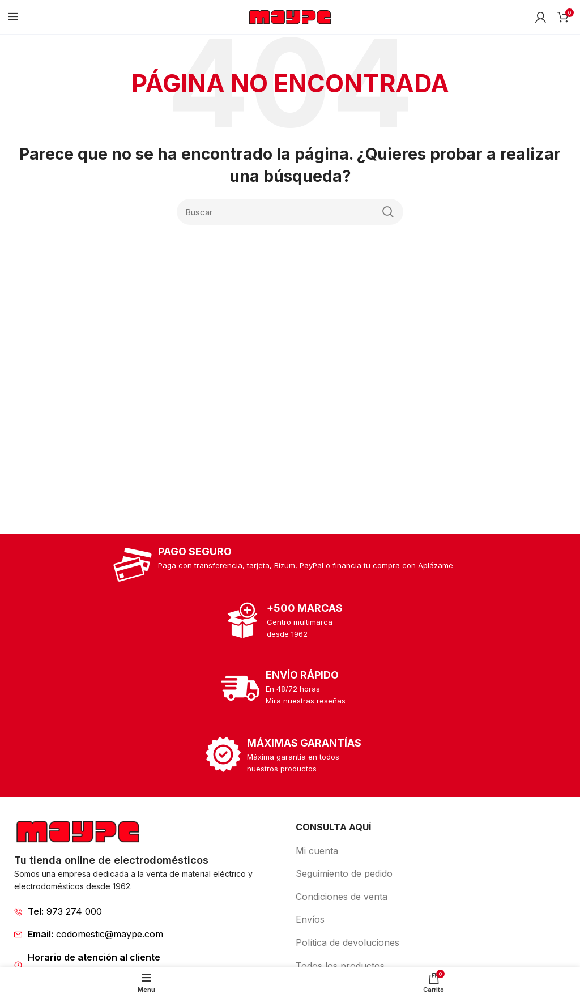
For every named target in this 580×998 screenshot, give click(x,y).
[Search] (290, 212)
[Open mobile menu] (13, 17)
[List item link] (149, 912)
